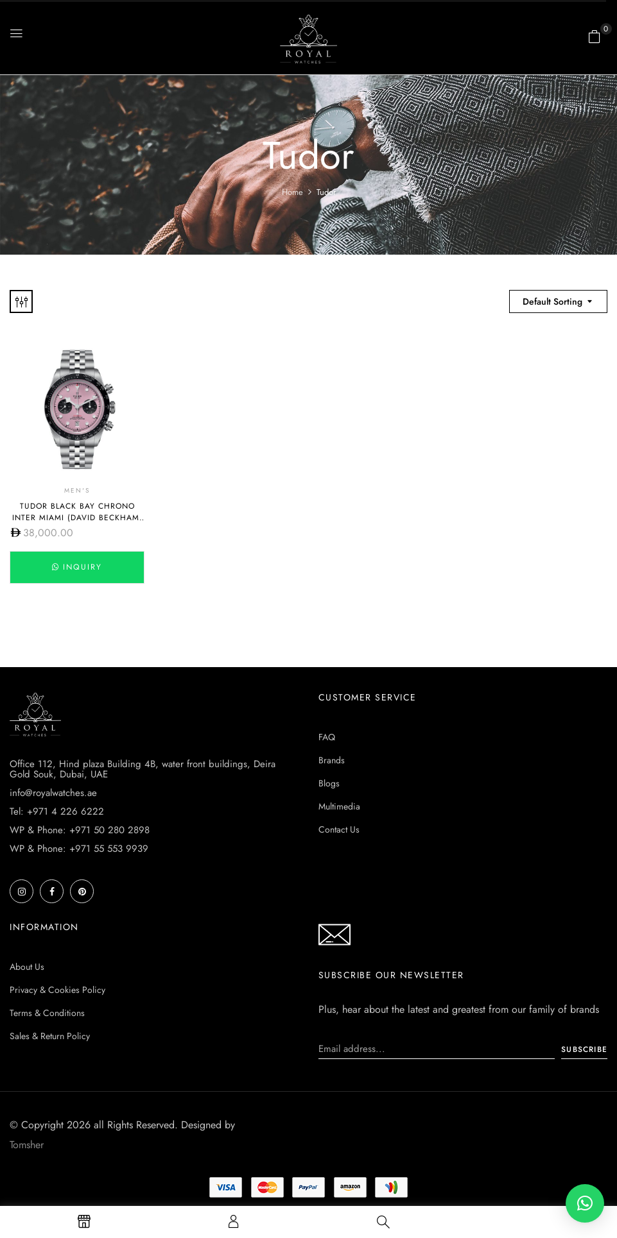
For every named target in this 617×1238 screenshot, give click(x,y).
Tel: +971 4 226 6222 (57, 811)
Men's (77, 491)
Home (292, 192)
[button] (594, 36)
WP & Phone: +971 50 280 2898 (80, 830)
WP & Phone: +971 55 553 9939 (79, 849)
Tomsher (27, 1144)
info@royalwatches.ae (53, 793)
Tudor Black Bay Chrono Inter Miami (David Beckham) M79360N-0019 (77, 519)
